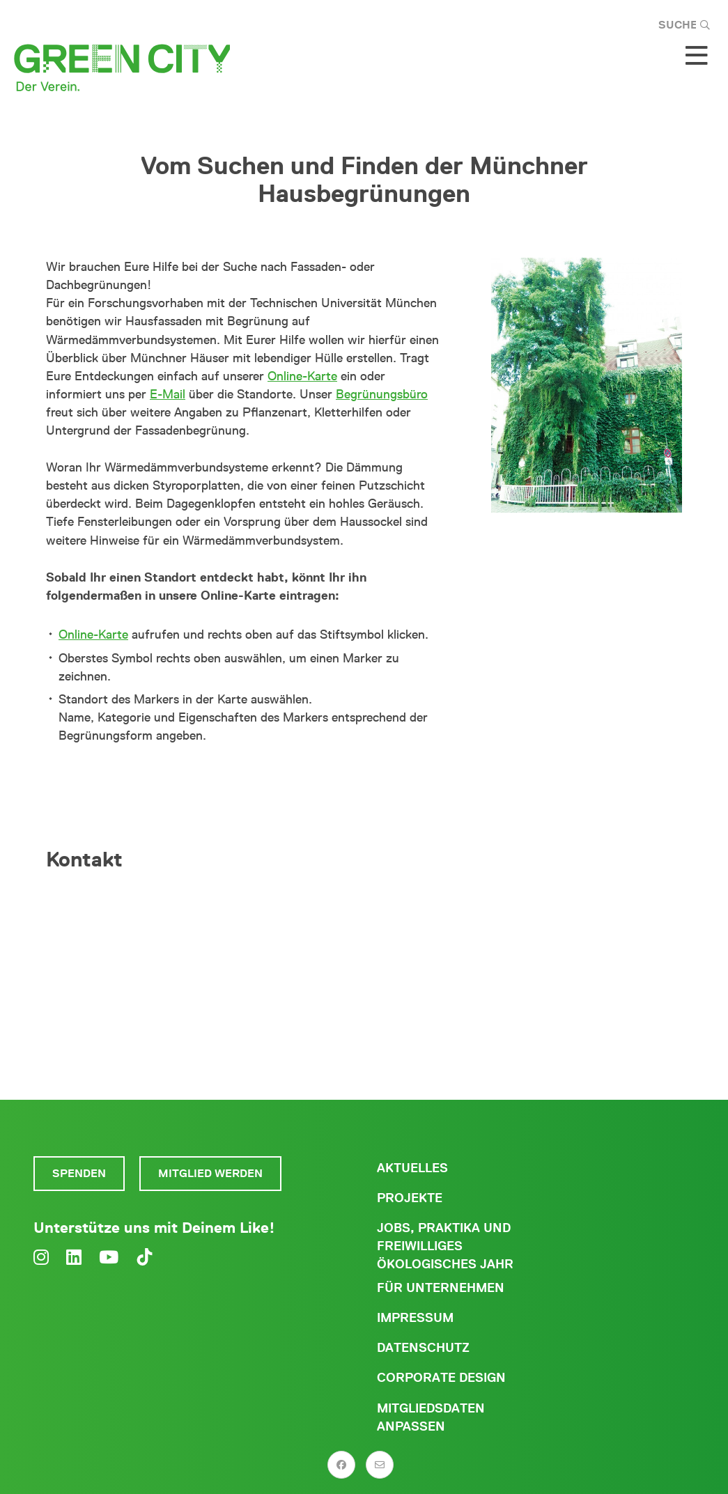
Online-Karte (302, 376)
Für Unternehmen (440, 1287)
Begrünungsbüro (382, 394)
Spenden (79, 1173)
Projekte (409, 1198)
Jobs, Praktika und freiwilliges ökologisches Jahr (445, 1246)
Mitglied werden (210, 1173)
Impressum (415, 1317)
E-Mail (167, 394)
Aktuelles (412, 1168)
